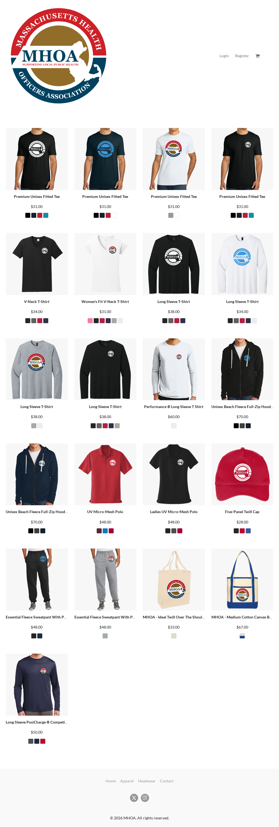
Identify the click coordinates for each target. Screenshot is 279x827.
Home (110, 781)
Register (242, 55)
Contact (167, 781)
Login (224, 55)
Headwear (147, 781)
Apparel (127, 781)
